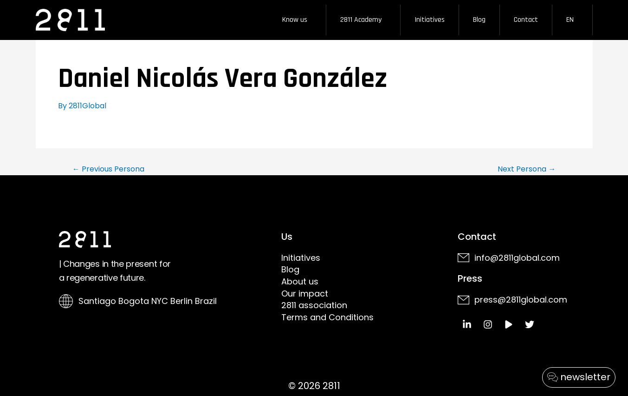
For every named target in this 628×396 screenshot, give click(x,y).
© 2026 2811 (314, 385)
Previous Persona (108, 169)
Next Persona (527, 169)
